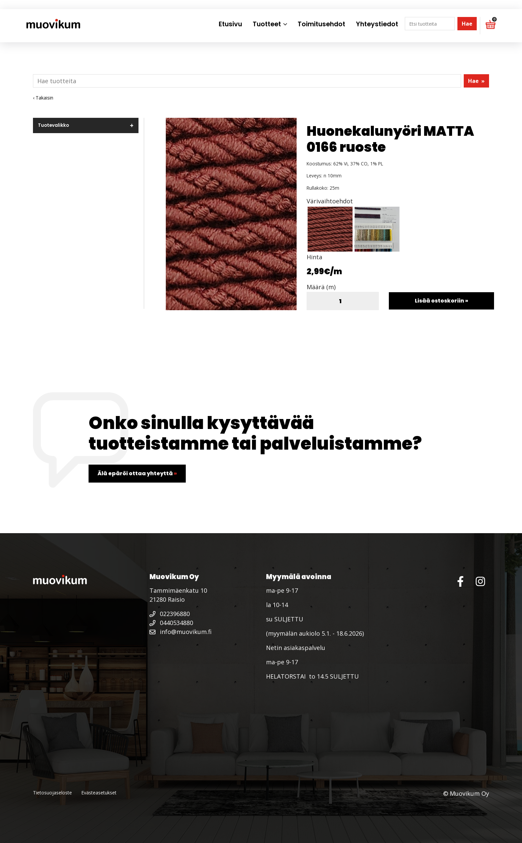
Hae (467, 23)
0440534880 (171, 623)
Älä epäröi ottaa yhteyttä (137, 473)
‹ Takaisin (43, 98)
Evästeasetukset (99, 792)
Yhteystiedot (377, 24)
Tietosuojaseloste (52, 792)
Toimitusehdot (321, 24)
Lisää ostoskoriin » (441, 301)
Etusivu (230, 24)
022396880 (169, 614)
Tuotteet (267, 24)
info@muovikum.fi (180, 632)
